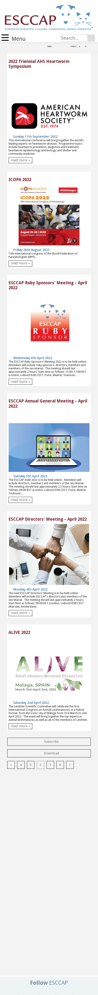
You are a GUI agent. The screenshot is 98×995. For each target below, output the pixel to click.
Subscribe (49, 742)
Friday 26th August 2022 (29, 250)
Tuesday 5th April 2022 (27, 476)
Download (49, 753)
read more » (20, 160)
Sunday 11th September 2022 (33, 137)
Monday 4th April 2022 (28, 589)
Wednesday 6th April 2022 (30, 358)
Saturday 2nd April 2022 (28, 703)
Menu (13, 38)
